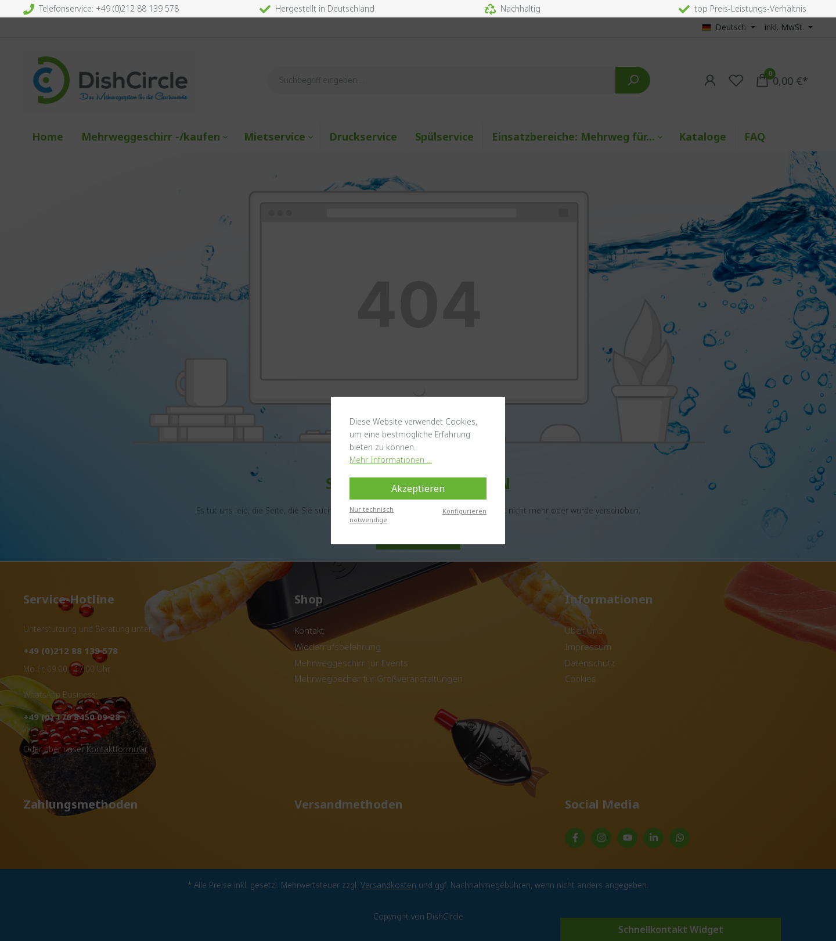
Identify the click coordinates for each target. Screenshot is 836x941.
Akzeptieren (418, 488)
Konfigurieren (464, 511)
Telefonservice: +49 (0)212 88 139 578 (101, 8)
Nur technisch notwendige (371, 514)
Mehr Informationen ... (390, 459)
